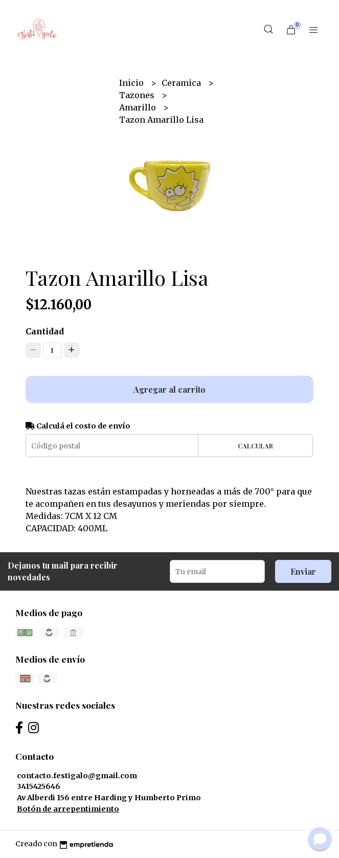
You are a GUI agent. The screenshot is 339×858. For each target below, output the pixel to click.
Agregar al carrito (169, 389)
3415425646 (38, 786)
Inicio (132, 83)
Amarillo (138, 107)
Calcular (255, 445)
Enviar (303, 571)
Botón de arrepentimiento (68, 809)
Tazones (137, 95)
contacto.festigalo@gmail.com (77, 775)
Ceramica (182, 83)
